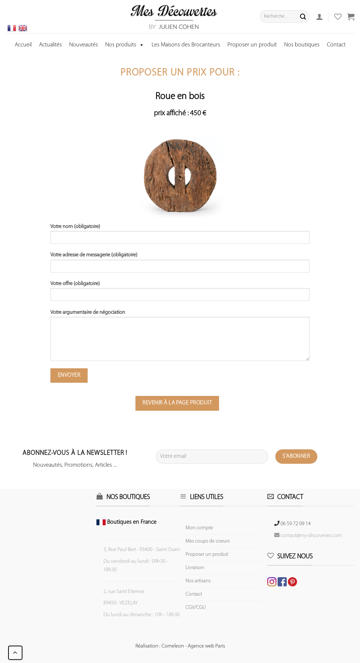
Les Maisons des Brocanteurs (186, 45)
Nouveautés (83, 45)
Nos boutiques (302, 45)
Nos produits (124, 45)
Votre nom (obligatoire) (180, 236)
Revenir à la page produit (177, 403)
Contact (336, 45)
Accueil (23, 45)
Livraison (195, 568)
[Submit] (303, 16)
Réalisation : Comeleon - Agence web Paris (180, 646)
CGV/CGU (196, 607)
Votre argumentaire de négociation (180, 338)
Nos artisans (198, 581)
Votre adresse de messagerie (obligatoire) (180, 264)
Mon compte (199, 528)
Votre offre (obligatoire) (180, 293)
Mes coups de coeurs (208, 541)
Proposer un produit (252, 45)
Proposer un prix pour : (180, 73)
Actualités (50, 45)
